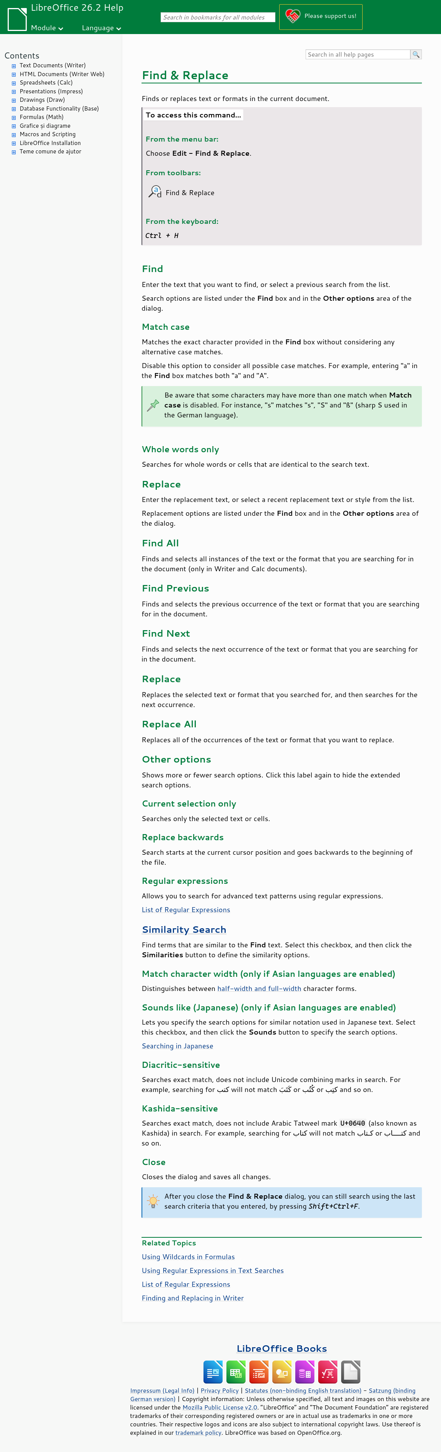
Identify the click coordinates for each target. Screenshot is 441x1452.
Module (43, 27)
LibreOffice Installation (50, 143)
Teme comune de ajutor (50, 151)
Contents (21, 55)
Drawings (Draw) (42, 100)
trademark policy (198, 1432)
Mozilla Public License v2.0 (219, 1407)
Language (98, 27)
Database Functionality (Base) (59, 108)
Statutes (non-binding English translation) (302, 1390)
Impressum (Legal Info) (162, 1390)
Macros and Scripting (48, 134)
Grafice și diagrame (45, 126)
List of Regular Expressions (186, 909)
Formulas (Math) (42, 117)
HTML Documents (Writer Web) (62, 74)
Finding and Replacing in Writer (193, 1298)
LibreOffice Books (281, 1348)
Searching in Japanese (177, 1046)
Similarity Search (184, 929)
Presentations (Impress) (51, 91)
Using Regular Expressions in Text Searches (213, 1270)
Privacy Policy (219, 1390)
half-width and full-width (259, 988)
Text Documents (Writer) (53, 65)
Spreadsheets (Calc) (46, 82)
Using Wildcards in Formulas (188, 1256)
